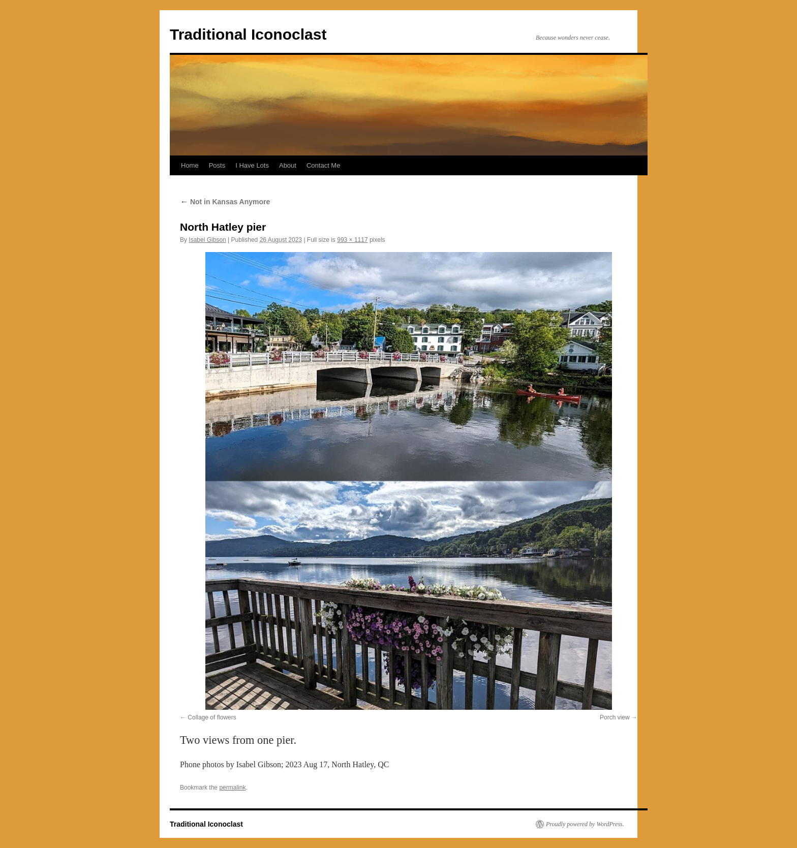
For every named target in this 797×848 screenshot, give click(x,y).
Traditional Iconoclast (248, 34)
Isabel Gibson (207, 239)
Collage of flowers (212, 717)
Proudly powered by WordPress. (585, 824)
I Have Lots (252, 165)
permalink (232, 787)
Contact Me (323, 165)
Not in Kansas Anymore (225, 202)
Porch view (615, 717)
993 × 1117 (352, 239)
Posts (217, 165)
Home (190, 165)
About (287, 165)
